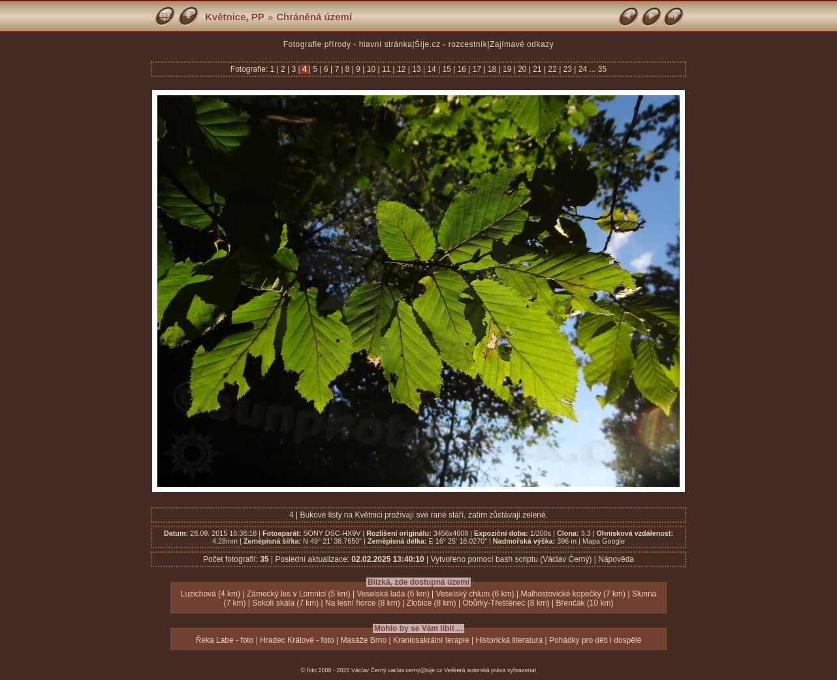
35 (602, 69)
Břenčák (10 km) (585, 603)
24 (582, 69)
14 (431, 69)
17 (476, 69)
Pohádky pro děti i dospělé (595, 640)
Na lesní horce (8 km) (362, 603)
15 (446, 69)
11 (386, 69)
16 (461, 69)
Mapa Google (603, 541)
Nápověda (616, 559)
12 (401, 69)
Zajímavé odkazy (522, 44)
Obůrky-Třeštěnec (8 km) (505, 603)
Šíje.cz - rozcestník (451, 44)
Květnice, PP (234, 16)
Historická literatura (509, 640)
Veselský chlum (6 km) (475, 593)
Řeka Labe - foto (225, 640)
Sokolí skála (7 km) (285, 603)
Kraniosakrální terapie (431, 640)
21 (537, 69)
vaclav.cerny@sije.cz (415, 670)
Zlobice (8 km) (431, 603)
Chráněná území (314, 16)
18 (492, 69)
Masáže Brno (363, 640)
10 (370, 69)
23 (567, 69)
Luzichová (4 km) (210, 593)
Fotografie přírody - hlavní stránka (348, 44)
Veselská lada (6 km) (392, 593)
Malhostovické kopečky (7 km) (572, 593)
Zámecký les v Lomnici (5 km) (299, 593)
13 (416, 69)
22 (552, 69)
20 (522, 69)
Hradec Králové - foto (297, 640)
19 (507, 69)
